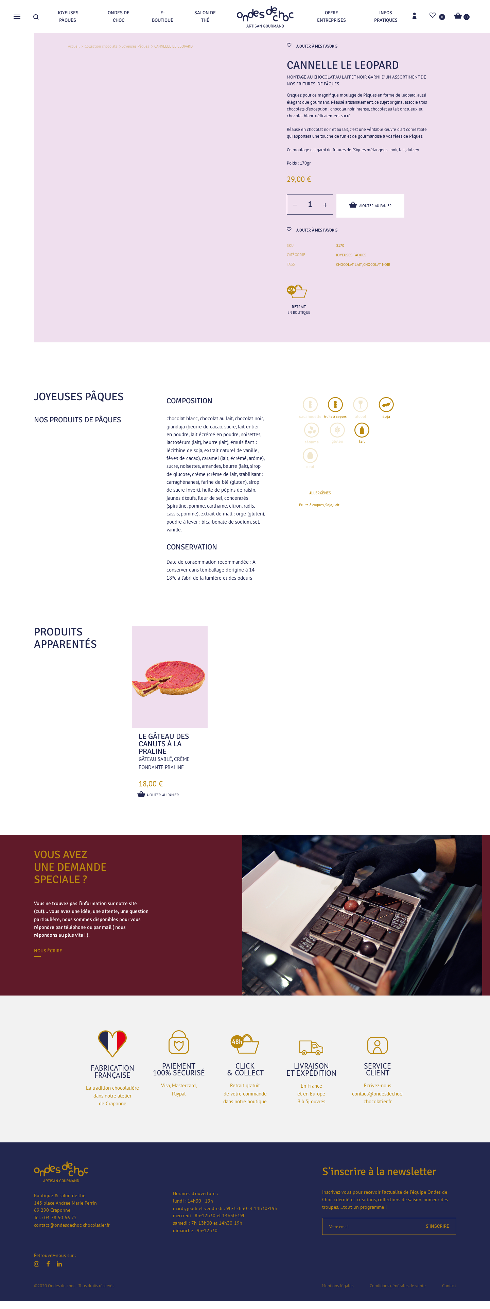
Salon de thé (205, 16)
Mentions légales (337, 1293)
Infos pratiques (386, 16)
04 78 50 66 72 (60, 1225)
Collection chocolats (101, 46)
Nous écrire (48, 959)
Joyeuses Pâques (67, 16)
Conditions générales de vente (398, 1293)
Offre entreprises (331, 16)
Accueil (74, 46)
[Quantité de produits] (309, 210)
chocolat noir (376, 272)
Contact (449, 1293)
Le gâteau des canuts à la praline (164, 752)
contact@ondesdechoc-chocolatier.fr (72, 1232)
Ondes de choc (118, 16)
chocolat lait (349, 272)
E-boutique (162, 16)
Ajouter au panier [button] (159, 802)
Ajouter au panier (371, 209)
